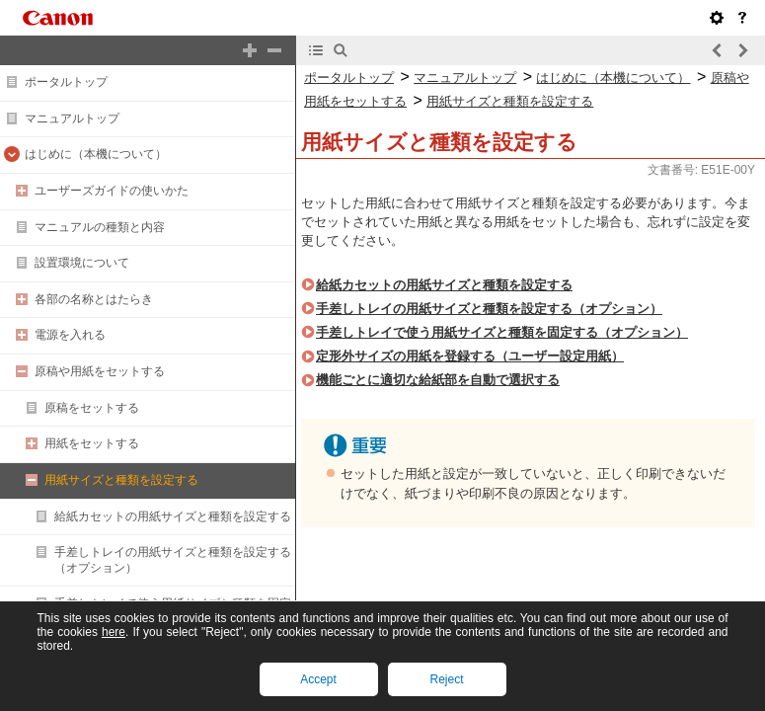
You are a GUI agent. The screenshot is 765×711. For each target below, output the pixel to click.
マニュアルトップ (72, 118)
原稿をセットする (91, 408)
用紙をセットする (91, 443)
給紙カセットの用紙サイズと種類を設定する (172, 516)
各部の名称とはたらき (94, 299)
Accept (318, 679)
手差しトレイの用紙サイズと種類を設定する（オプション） (489, 308)
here (113, 632)
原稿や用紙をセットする (100, 371)
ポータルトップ (66, 82)
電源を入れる (70, 335)
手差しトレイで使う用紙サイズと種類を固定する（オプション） (502, 332)
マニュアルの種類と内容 (100, 227)
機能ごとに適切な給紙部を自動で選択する (438, 379)
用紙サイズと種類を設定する (121, 480)
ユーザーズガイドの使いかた (112, 191)
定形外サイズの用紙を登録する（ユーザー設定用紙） (470, 356)
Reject (446, 679)
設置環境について (82, 263)
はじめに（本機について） (96, 154)
